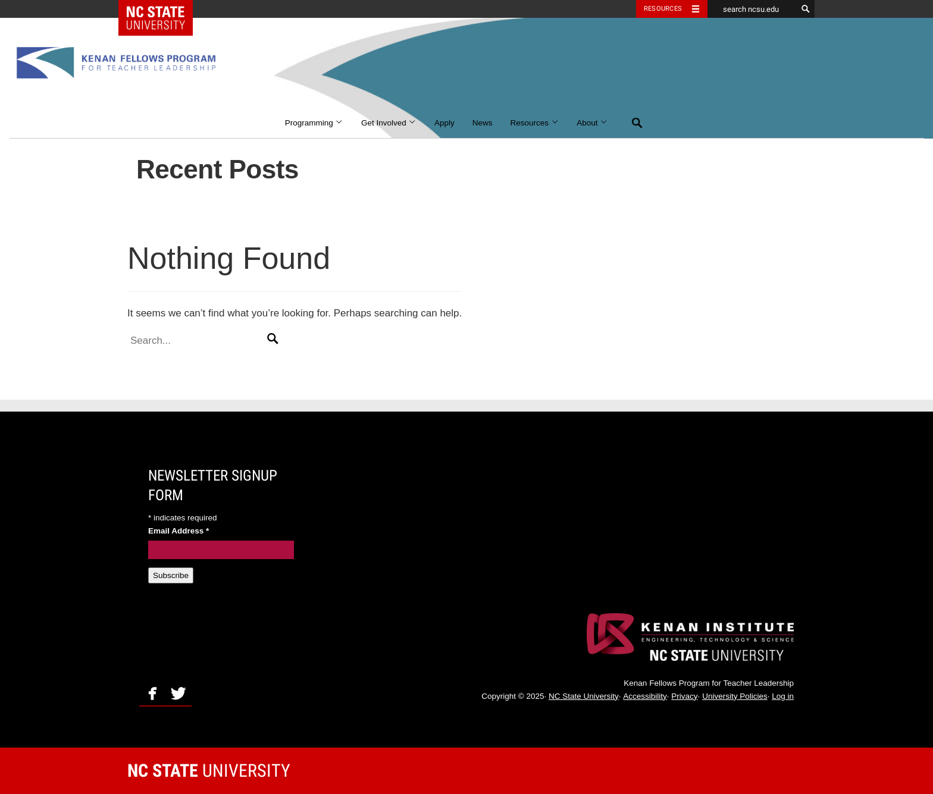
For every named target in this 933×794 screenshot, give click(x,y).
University (208, 770)
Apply (444, 122)
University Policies (735, 696)
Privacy (684, 696)
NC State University (584, 696)
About (592, 122)
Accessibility (645, 696)
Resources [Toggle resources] (663, 8)
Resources (535, 122)
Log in (783, 696)
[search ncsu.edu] (752, 9)
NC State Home (163, 9)
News (482, 122)
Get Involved (389, 122)
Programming (314, 122)
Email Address (178, 530)
